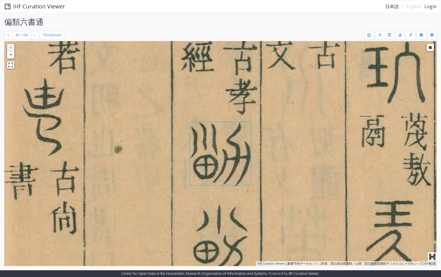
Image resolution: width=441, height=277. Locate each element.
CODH (424, 263)
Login (430, 6)
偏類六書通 (24, 21)
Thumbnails (52, 35)
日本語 (392, 6)
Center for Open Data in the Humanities (152, 273)
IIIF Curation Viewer (35, 6)
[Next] (35, 35)
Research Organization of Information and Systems (226, 273)
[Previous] (8, 35)
